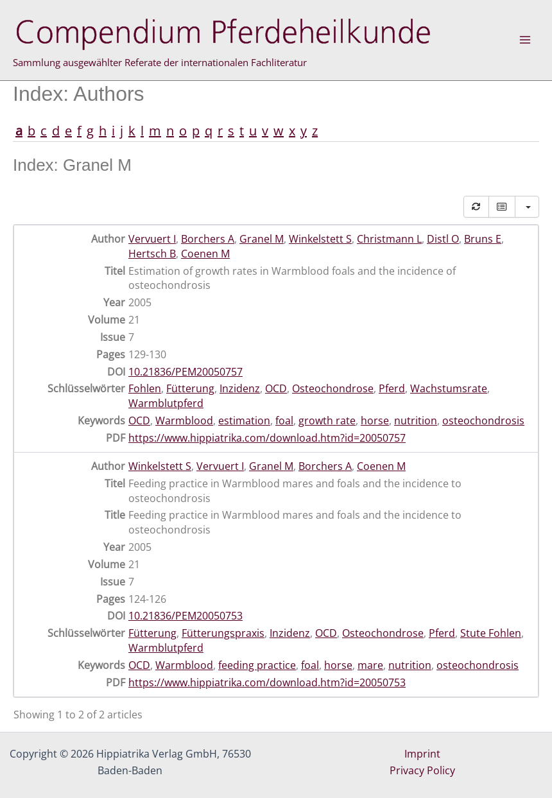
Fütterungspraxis (223, 633)
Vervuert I (152, 239)
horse (375, 420)
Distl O (443, 239)
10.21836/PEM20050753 (185, 616)
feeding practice (257, 665)
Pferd (392, 388)
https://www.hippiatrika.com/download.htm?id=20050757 (267, 438)
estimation (244, 420)
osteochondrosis (483, 420)
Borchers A (207, 239)
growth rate (327, 420)
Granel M (261, 239)
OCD (276, 388)
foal (284, 420)
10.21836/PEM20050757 (185, 372)
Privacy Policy (422, 770)
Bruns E (482, 239)
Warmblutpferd (165, 403)
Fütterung (190, 388)
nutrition (415, 420)
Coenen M (205, 254)
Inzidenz (240, 388)
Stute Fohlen (490, 633)
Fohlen (144, 388)
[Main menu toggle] (525, 40)
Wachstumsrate (448, 388)
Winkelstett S (320, 239)
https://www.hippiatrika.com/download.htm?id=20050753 (267, 682)
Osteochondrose (333, 388)
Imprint (422, 754)
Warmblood (184, 420)
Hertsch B (152, 254)
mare (370, 665)
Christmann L (389, 239)
